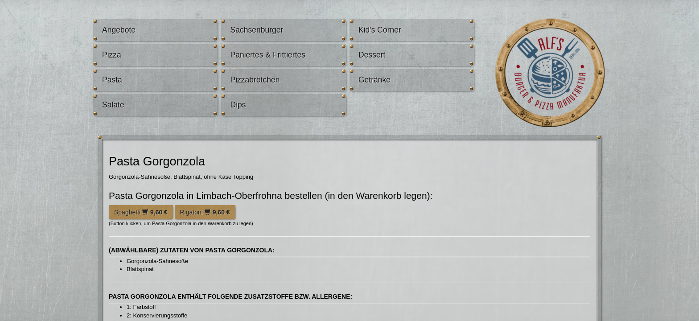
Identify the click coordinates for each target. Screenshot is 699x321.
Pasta (112, 79)
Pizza (111, 54)
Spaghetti (141, 212)
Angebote (119, 29)
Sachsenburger (256, 29)
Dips (238, 104)
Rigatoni (205, 212)
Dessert (371, 54)
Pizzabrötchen (255, 79)
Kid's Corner (379, 29)
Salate (113, 104)
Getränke (374, 79)
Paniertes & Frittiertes (267, 54)
